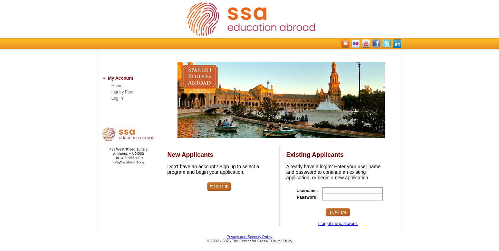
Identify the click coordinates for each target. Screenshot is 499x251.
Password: (307, 197)
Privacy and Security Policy (249, 237)
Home (117, 85)
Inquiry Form (123, 92)
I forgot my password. (338, 223)
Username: (307, 190)
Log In (117, 98)
